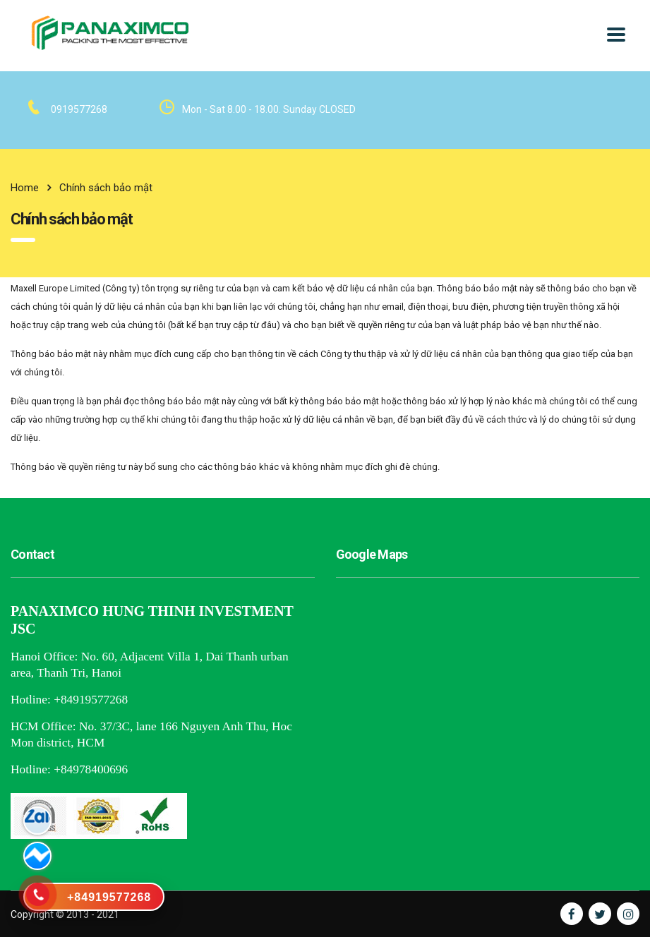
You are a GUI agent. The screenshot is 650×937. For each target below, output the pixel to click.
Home (25, 187)
